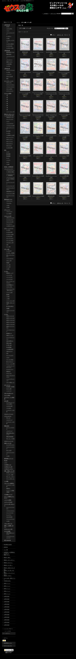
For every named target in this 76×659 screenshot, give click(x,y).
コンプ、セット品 (10, 300)
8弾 (7, 109)
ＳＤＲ (7, 357)
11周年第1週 (6, 604)
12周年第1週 (6, 612)
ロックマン (8, 515)
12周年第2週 (6, 614)
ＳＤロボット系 (9, 242)
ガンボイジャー (9, 369)
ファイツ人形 (9, 292)
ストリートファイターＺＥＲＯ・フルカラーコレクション (51, 115)
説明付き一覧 (60, 35)
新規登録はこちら (8, 643)
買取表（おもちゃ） (8, 562)
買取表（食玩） (7, 557)
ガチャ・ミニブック (8, 228)
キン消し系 (8, 250)
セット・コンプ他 (10, 363)
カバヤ (7, 151)
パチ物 (7, 298)
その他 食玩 (9, 64)
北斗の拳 (6, 401)
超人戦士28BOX (9, 306)
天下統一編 (8, 345)
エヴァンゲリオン (10, 84)
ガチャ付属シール (10, 382)
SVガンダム (9, 373)
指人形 (5, 460)
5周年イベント (7, 586)
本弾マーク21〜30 (10, 320)
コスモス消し (9, 28)
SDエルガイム (9, 143)
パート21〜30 (9, 279)
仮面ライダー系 (7, 443)
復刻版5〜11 (9, 333)
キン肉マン (8, 36)
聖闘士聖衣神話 (9, 436)
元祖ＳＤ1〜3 (9, 351)
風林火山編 (8, 343)
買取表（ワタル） (8, 575)
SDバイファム (9, 141)
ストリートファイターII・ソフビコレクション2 (64, 94)
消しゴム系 (8, 450)
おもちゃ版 (8, 388)
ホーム (18, 22)
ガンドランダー (9, 119)
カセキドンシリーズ (8, 441)
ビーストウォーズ (10, 185)
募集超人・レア (9, 273)
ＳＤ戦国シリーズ (8, 494)
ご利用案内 (45, 13)
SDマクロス (9, 145)
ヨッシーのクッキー (38, 176)
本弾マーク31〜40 (10, 322)
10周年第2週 (6, 599)
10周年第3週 (6, 601)
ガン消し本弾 (9, 147)
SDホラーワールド (10, 70)
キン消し (8, 72)
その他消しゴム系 (10, 135)
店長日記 (6, 547)
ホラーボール (7, 385)
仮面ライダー (9, 61)
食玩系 (7, 26)
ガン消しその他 (9, 48)
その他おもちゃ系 (8, 466)
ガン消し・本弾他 (10, 253)
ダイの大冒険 (7, 531)
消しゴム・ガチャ (10, 476)
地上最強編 (8, 347)
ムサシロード (9, 59)
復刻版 (7, 294)
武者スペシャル (9, 335)
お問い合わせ (53, 13)
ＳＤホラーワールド (8, 414)
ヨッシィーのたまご (38, 196)
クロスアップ (9, 420)
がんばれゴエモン (64, 196)
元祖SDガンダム (10, 117)
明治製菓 (8, 156)
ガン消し (8, 66)
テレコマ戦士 (7, 395)
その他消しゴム (7, 464)
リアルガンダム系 (10, 125)
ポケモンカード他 (8, 529)
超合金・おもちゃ (10, 472)
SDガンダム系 (9, 76)
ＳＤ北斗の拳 (9, 406)
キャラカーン (9, 224)
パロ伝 (7, 205)
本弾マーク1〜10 (10, 316)
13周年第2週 (7, 50)
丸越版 (7, 308)
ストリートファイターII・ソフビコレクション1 (51, 94)
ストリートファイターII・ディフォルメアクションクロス (38, 115)
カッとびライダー (10, 444)
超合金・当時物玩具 (8, 166)
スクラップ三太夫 (8, 502)
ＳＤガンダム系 (7, 216)
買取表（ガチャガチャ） (9, 560)
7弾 (7, 107)
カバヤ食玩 (8, 213)
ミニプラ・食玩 (9, 474)
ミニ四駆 (6, 481)
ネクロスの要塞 (7, 93)
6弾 (7, 105)
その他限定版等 (9, 349)
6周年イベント (7, 588)
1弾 (7, 95)
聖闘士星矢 (8, 54)
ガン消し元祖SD (10, 44)
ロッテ (7, 158)
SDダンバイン (9, 139)
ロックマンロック (38, 135)
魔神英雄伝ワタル (10, 52)
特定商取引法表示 (8, 544)
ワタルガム (8, 203)
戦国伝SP (8, 371)
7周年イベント (7, 591)
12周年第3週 (6, 617)
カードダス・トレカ (8, 81)
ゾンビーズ (8, 74)
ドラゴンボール (9, 123)
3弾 (7, 99)
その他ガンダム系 (10, 226)
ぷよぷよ (51, 72)
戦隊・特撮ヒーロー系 (9, 471)
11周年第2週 (6, 606)
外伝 (7, 353)
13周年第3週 (7, 25)
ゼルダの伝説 (9, 517)
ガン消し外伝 (9, 46)
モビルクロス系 (9, 221)
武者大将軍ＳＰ (9, 341)
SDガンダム (9, 82)
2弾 (7, 97)
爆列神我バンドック (8, 458)
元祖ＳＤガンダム (10, 217)
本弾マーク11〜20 (10, 318)
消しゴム (8, 417)
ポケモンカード (9, 91)
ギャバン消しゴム (10, 478)
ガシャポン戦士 (9, 240)
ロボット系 (8, 260)
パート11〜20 (9, 277)
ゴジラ (7, 121)
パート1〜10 (9, 275)
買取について (7, 555)
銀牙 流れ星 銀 (7, 540)
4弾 (7, 101)
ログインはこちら (8, 645)
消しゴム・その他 (10, 438)
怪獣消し (8, 488)
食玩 (7, 78)
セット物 (8, 246)
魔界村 (25, 52)
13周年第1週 (7, 68)
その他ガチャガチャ (8, 469)
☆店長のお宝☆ (7, 580)
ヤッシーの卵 (64, 176)
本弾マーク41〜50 (10, 324)
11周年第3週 (6, 609)
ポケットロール (38, 155)
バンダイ (8, 160)
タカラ (7, 162)
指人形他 (8, 131)
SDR (7, 244)
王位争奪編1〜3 (9, 284)
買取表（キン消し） (8, 565)
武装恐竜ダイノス (10, 191)
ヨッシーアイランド (25, 155)
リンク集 (6, 549)
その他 (7, 38)
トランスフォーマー (8, 168)
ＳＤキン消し (9, 286)
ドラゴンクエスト (10, 86)
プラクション (9, 201)
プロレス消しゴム (8, 523)
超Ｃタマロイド (9, 361)
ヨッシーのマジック (25, 196)
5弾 (7, 103)
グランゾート (7, 209)
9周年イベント (7, 593)
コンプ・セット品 (10, 111)
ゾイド (7, 30)
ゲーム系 (8, 266)
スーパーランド (64, 155)
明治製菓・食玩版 (10, 386)
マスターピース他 (10, 193)
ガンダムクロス (9, 219)
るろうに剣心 (9, 89)
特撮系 (7, 262)
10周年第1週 (6, 596)
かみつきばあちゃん (8, 393)
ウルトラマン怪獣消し (9, 483)
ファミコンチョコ (10, 519)
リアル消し (8, 408)
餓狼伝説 (51, 196)
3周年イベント (7, 583)
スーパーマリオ (9, 512)
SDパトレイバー (10, 137)
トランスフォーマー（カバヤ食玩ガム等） (10, 179)
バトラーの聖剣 (7, 500)
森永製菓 (8, 154)
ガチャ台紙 (6, 249)
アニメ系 (8, 264)
